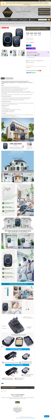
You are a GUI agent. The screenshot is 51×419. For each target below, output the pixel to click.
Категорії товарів (4, 19)
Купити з (31, 48)
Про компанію (14, 19)
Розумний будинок (12, 23)
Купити (29, 45)
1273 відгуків (42, 0)
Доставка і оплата (23, 19)
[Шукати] (49, 19)
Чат (46, 416)
